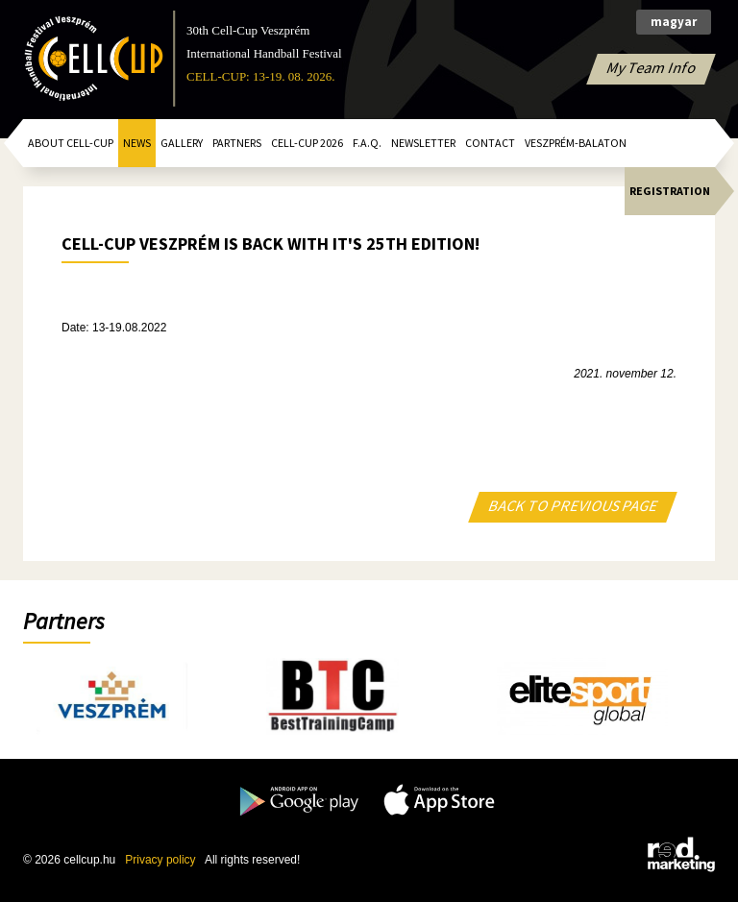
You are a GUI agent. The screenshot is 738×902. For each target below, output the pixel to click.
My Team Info (651, 67)
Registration (669, 190)
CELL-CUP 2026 (307, 142)
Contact (490, 142)
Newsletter (423, 142)
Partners (236, 142)
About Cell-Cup (70, 142)
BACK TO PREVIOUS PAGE (573, 505)
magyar (674, 21)
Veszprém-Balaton (576, 142)
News (137, 142)
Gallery (181, 142)
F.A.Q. (367, 142)
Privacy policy (160, 859)
